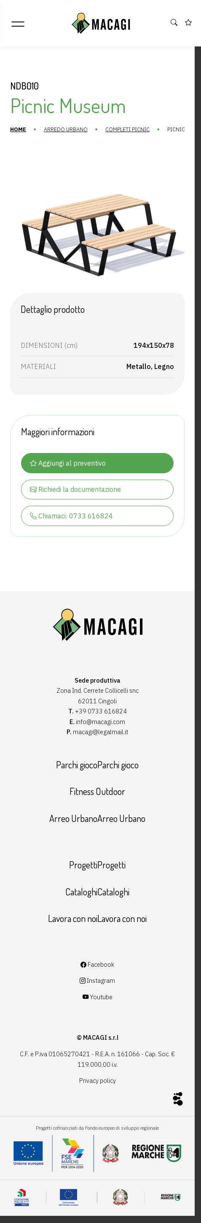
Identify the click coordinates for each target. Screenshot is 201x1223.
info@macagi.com (100, 722)
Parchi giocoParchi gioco (97, 764)
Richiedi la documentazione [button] (75, 489)
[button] (174, 23)
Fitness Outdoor (97, 791)
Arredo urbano (66, 129)
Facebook (97, 964)
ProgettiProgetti (97, 864)
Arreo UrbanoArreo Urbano (97, 818)
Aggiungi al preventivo (68, 463)
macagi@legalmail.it (100, 732)
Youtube (98, 997)
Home (18, 129)
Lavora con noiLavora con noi (97, 918)
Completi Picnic (127, 129)
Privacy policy (97, 1081)
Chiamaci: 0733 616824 (71, 516)
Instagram (97, 980)
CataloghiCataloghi (97, 892)
